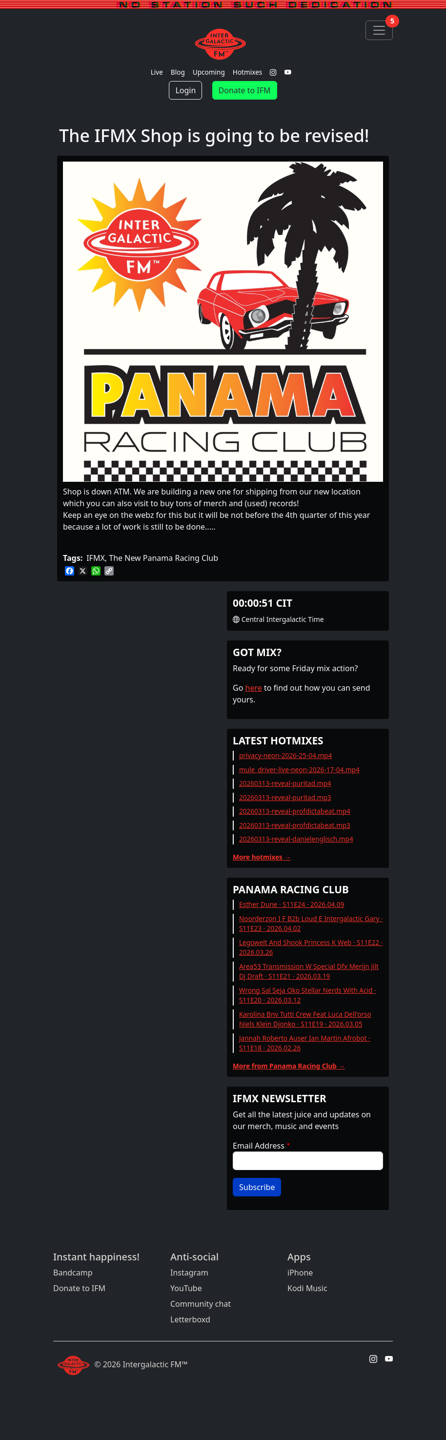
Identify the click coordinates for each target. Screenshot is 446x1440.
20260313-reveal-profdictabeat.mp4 (294, 811)
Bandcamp (73, 1272)
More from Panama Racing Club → (289, 1065)
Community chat (200, 1303)
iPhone (300, 1272)
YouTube (186, 1288)
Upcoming (209, 72)
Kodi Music (307, 1288)
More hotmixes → (262, 857)
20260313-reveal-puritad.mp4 (285, 783)
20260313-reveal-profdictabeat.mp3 (294, 825)
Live (157, 72)
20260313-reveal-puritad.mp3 (285, 797)
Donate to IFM (245, 90)
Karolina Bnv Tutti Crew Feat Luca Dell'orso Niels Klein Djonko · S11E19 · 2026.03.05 (305, 1019)
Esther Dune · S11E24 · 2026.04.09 (292, 904)
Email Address (258, 1145)
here (253, 687)
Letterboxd (190, 1319)
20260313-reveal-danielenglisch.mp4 (296, 838)
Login (185, 90)
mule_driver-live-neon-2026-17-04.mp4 (299, 769)
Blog (178, 72)
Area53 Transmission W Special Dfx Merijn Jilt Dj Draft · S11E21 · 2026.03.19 (309, 971)
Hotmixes (248, 72)
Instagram (189, 1272)
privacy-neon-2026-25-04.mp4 (285, 755)
